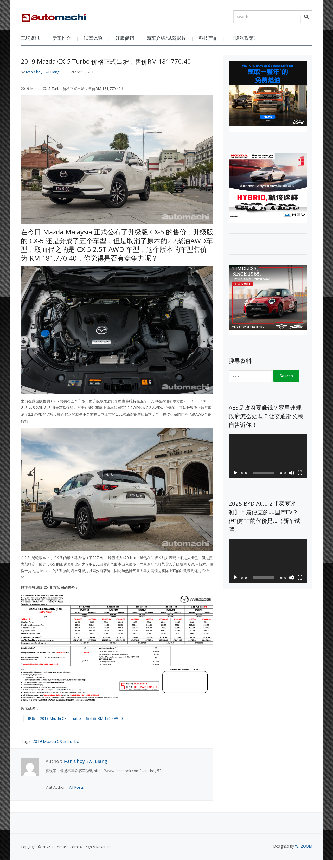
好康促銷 (124, 38)
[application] (268, 456)
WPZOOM (303, 846)
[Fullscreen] (300, 473)
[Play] (235, 473)
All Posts (76, 787)
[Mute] (291, 473)
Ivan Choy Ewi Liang (42, 71)
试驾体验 (93, 38)
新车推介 (61, 38)
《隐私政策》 (244, 38)
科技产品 (208, 38)
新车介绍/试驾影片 (166, 38)
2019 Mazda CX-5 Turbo (56, 741)
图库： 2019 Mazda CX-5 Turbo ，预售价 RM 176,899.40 (75, 718)
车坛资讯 (30, 38)
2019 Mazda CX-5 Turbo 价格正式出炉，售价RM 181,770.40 (106, 61)
